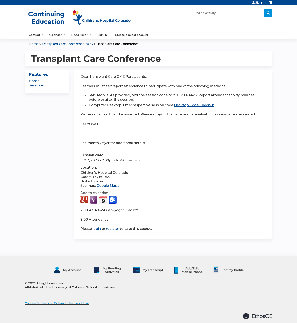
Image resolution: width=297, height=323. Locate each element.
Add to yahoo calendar (94, 200)
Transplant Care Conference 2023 (67, 44)
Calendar (55, 34)
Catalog (34, 34)
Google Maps (108, 186)
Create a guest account (131, 34)
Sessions (36, 85)
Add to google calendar (84, 200)
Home (34, 44)
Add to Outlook (113, 200)
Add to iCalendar (103, 200)
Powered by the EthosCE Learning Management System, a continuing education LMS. (257, 316)
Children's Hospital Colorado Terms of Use (57, 303)
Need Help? (79, 34)
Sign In (260, 2)
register (112, 229)
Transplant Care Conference (117, 44)
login (97, 229)
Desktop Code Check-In (194, 105)
